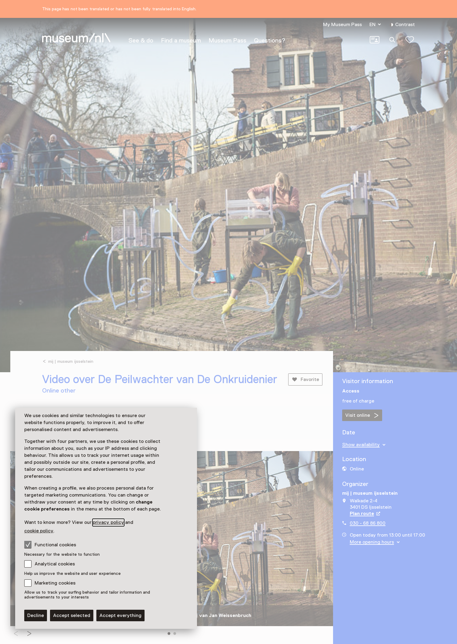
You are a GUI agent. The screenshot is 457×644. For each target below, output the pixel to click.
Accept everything (120, 615)
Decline (35, 615)
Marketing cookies (55, 583)
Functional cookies (50, 544)
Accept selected (71, 615)
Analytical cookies (55, 564)
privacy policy (108, 522)
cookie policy (38, 531)
